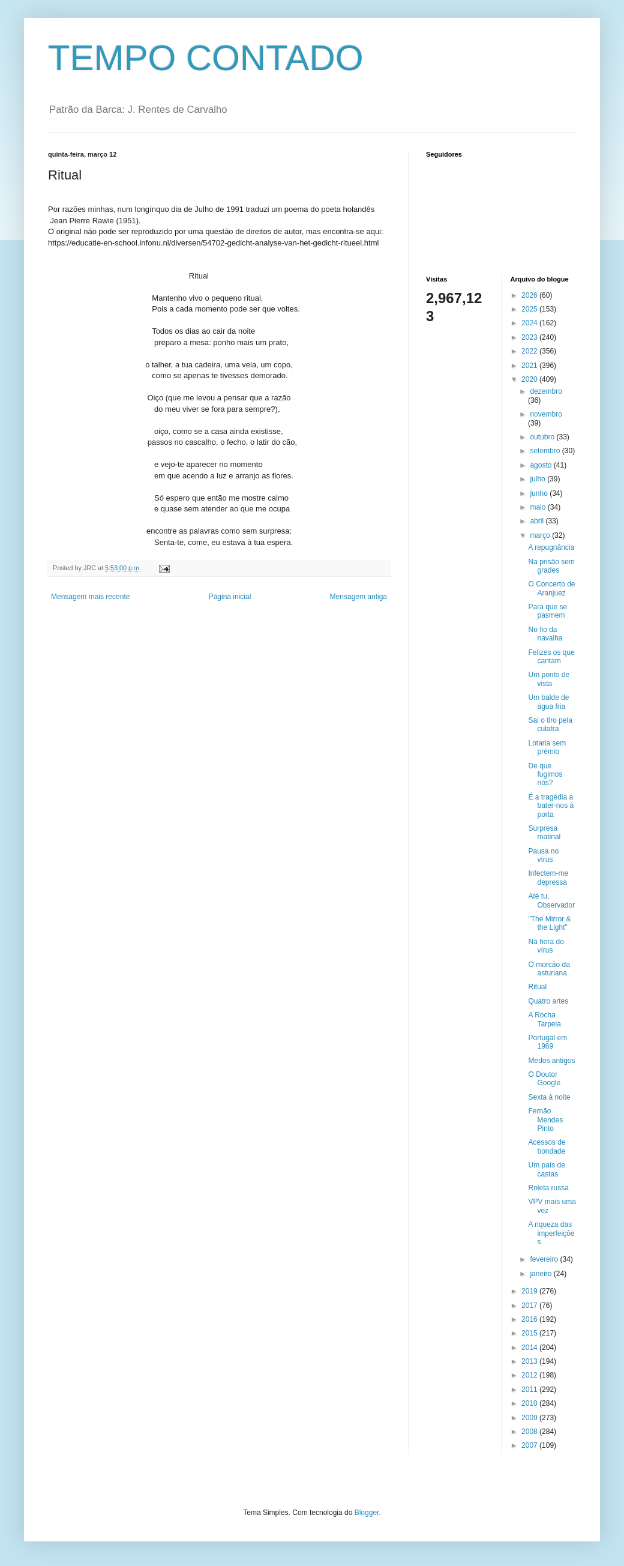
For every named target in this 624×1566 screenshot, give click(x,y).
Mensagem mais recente (90, 596)
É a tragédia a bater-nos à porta (551, 806)
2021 (530, 365)
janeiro (541, 1273)
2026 (530, 295)
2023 (530, 337)
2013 (530, 1361)
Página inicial (230, 596)
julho (538, 479)
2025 (530, 309)
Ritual (537, 987)
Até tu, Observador (551, 900)
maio (538, 507)
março (541, 535)
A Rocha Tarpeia (544, 1019)
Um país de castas (546, 1169)
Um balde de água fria (548, 701)
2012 (530, 1375)
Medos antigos (551, 1060)
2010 (530, 1403)
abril (537, 521)
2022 (530, 351)
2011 (530, 1389)
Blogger (367, 1512)
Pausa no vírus (543, 855)
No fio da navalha (545, 633)
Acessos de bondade (546, 1146)
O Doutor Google (544, 1078)
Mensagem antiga (358, 596)
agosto (541, 465)
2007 (530, 1445)
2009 (530, 1418)
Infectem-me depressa (548, 877)
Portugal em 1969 (547, 1042)
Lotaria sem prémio (547, 747)
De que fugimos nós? (545, 775)
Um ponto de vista (548, 678)
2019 (530, 1291)
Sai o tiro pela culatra (550, 724)
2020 (530, 379)
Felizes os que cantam (551, 656)
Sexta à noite (549, 1097)
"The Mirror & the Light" (549, 923)
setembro (546, 451)
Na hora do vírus (545, 946)
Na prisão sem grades (551, 566)
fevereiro (545, 1259)
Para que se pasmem (547, 611)
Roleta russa (548, 1188)
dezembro (546, 391)
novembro (546, 414)
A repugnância (551, 547)
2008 (530, 1431)
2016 (530, 1319)
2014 (530, 1347)
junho (540, 493)
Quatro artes (548, 1001)
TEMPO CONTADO (206, 58)
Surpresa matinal (544, 832)
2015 (530, 1333)
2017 (530, 1305)
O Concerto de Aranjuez (551, 588)
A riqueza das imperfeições (551, 1233)
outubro (543, 437)
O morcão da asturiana (548, 968)
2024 (530, 323)
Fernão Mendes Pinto (545, 1120)
